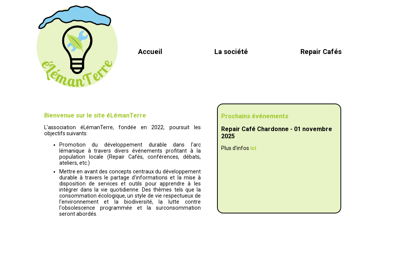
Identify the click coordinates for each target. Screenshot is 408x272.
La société (231, 52)
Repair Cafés (321, 52)
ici (253, 148)
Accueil (150, 52)
